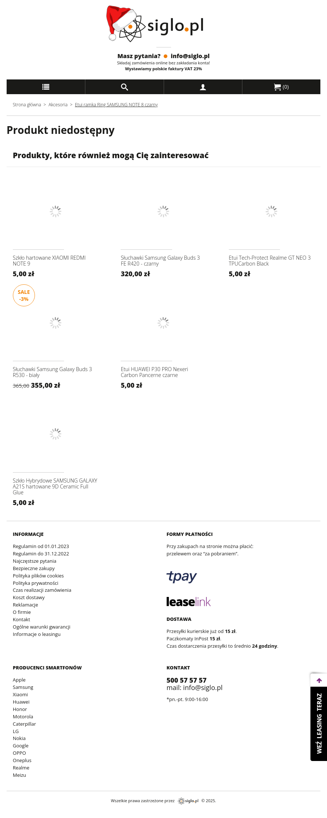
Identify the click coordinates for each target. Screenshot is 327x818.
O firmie (22, 612)
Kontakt (21, 619)
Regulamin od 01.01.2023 (41, 546)
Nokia (19, 738)
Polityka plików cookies (38, 575)
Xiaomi (20, 694)
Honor (20, 709)
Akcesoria (58, 105)
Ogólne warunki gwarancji (41, 626)
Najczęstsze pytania (34, 561)
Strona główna (27, 105)
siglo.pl (188, 801)
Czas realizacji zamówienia (42, 590)
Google (21, 745)
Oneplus (22, 760)
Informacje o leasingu (37, 634)
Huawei (21, 701)
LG (16, 731)
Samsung (23, 687)
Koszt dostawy (29, 597)
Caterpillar (24, 724)
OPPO (19, 753)
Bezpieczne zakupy (34, 568)
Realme (21, 767)
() (281, 86)
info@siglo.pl (190, 56)
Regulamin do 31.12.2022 (41, 553)
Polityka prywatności (35, 583)
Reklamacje (25, 604)
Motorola (23, 716)
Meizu (19, 775)
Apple (19, 679)
